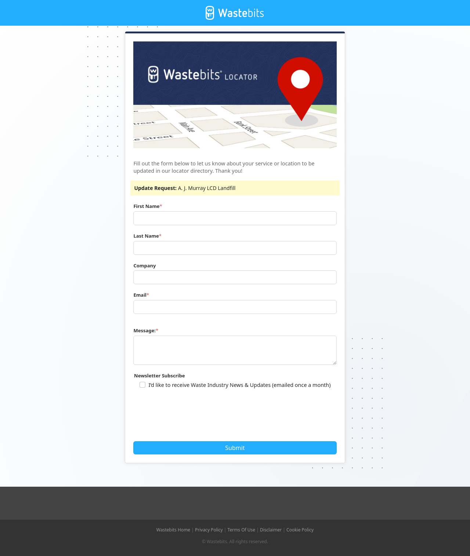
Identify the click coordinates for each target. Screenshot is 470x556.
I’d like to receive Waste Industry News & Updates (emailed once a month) (239, 384)
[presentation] (190, 417)
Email (140, 295)
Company (144, 265)
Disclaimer (271, 530)
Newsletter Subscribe (159, 375)
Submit (235, 448)
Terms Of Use (242, 530)
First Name (146, 206)
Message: (144, 330)
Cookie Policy (300, 530)
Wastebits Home (173, 530)
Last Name (146, 236)
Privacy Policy (209, 530)
